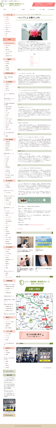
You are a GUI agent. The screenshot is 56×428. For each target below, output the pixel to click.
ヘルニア (7, 169)
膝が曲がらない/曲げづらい (9, 196)
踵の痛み (7, 185)
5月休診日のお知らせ (39, 250)
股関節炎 (7, 200)
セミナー (7, 21)
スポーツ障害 (8, 121)
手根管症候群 (8, 108)
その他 (37, 251)
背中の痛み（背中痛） (10, 175)
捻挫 (6, 229)
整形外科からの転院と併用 (9, 313)
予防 (31, 64)
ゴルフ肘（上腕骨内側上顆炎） (9, 94)
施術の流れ (8, 49)
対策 (31, 61)
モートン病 (8, 219)
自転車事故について (9, 288)
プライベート (8, 25)
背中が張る (8, 145)
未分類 (7, 29)
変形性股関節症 (9, 221)
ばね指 (7, 114)
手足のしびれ (8, 129)
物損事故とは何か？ (9, 310)
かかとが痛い (8, 192)
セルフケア (8, 23)
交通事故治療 (8, 292)
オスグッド (8, 225)
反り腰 (7, 160)
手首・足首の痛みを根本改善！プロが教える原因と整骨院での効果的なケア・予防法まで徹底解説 (25, 270)
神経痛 (7, 361)
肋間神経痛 (8, 167)
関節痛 (7, 350)
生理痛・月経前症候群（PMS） (8, 78)
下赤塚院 (7, 63)
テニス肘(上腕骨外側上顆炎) (9, 133)
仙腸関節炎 (8, 141)
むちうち (7, 255)
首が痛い (7, 257)
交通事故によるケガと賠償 (9, 284)
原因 (31, 56)
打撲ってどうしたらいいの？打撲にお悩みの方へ (9, 391)
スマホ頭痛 (8, 249)
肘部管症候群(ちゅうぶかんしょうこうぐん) (9, 99)
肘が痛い (7, 86)
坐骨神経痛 (8, 171)
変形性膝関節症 (9, 243)
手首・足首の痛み (9, 123)
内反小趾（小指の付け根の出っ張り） (9, 359)
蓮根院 (7, 65)
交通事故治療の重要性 (10, 286)
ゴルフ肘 (7, 112)
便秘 (6, 363)
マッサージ (8, 319)
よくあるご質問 (9, 51)
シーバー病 (8, 183)
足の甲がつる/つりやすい (9, 190)
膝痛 (6, 235)
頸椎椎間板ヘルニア (9, 259)
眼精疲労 (7, 263)
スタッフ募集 (42, 9)
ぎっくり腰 (8, 173)
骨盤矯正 (7, 325)
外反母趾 (7, 231)
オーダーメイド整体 (9, 321)
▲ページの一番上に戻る (47, 367)
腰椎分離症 (8, 143)
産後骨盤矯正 (8, 323)
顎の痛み (7, 251)
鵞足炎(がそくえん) (9, 213)
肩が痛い (7, 88)
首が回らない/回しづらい (9, 271)
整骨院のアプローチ (34, 62)
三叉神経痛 (8, 352)
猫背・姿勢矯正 (9, 327)
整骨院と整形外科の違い (9, 304)
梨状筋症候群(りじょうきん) (9, 154)
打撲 (6, 110)
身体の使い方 (8, 31)
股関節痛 (7, 241)
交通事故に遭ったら (9, 306)
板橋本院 (7, 61)
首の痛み (7, 158)
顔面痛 (7, 354)
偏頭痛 (7, 273)
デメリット (32, 60)
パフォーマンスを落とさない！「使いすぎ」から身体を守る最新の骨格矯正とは (9, 379)
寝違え (7, 267)
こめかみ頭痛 (8, 253)
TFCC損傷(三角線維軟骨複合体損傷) (9, 104)
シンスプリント (9, 217)
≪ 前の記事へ (20, 228)
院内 (6, 33)
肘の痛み (7, 125)
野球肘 (7, 127)
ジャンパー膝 (8, 202)
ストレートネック (9, 277)
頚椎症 (7, 261)
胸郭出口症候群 (9, 106)
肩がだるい (8, 90)
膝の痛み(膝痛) (8, 198)
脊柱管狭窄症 (8, 177)
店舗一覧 (7, 53)
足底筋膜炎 (8, 233)
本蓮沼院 (7, 67)
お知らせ (7, 19)
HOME (9, 39)
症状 (31, 57)
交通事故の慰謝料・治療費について (9, 300)
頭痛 (6, 275)
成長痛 (7, 215)
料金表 (23, 9)
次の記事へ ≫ (49, 228)
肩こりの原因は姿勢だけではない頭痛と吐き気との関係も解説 (9, 395)
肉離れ (7, 227)
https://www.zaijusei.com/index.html (36, 224)
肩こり (7, 116)
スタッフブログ (9, 371)
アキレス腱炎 (8, 204)
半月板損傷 (8, 187)
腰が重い (7, 147)
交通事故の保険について (9, 296)
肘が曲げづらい (9, 84)
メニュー (14, 9)
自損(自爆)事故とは (9, 308)
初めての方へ (32, 9)
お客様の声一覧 (9, 55)
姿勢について (8, 27)
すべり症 (7, 156)
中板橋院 (7, 69)
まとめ (32, 65)
